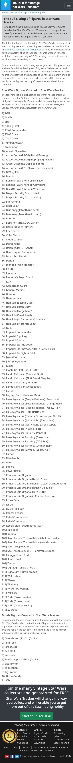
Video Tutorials (61, 742)
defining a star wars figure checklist (23, 49)
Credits (63, 747)
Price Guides (23, 733)
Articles (13, 12)
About (7, 747)
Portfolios (22, 736)
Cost (15, 747)
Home (5, 12)
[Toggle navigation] (68, 5)
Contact (25, 747)
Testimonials (40, 747)
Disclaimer (46, 750)
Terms (34, 750)
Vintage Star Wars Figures (32, 12)
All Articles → (41, 742)
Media (53, 747)
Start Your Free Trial (36, 716)
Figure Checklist (42, 733)
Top (61, 756)
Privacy (24, 750)
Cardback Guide (62, 739)
